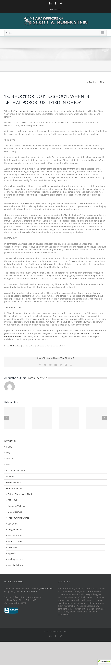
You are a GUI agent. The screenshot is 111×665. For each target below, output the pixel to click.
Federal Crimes (15, 541)
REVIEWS (10, 476)
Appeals (12, 553)
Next (102, 82)
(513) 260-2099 (46, 588)
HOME (9, 446)
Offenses (40, 346)
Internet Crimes (15, 535)
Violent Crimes (15, 511)
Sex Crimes (13, 523)
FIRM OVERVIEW (13, 482)
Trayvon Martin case (24, 111)
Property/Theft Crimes (18, 517)
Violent (47, 346)
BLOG (8, 464)
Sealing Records (15, 559)
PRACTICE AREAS (14, 488)
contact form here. (28, 591)
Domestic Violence (16, 506)
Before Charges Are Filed (20, 494)
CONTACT (10, 458)
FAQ (8, 452)
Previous (93, 82)
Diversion (12, 547)
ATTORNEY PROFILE (15, 470)
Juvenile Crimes (15, 565)
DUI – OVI (12, 500)
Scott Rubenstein (13, 346)
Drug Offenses (15, 529)
